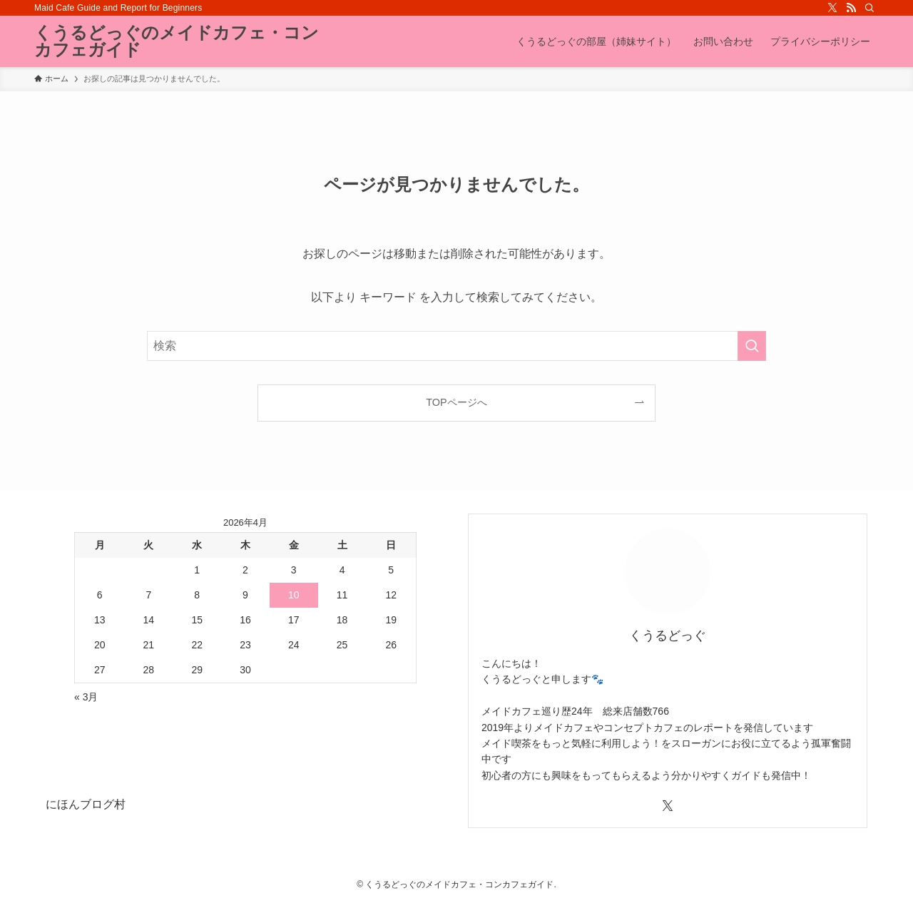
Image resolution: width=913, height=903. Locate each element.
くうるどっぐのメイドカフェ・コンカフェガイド (176, 41)
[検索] (869, 8)
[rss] (851, 8)
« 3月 (86, 697)
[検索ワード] (456, 346)
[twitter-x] (832, 8)
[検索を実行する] (752, 346)
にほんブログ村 (86, 804)
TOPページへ (456, 402)
